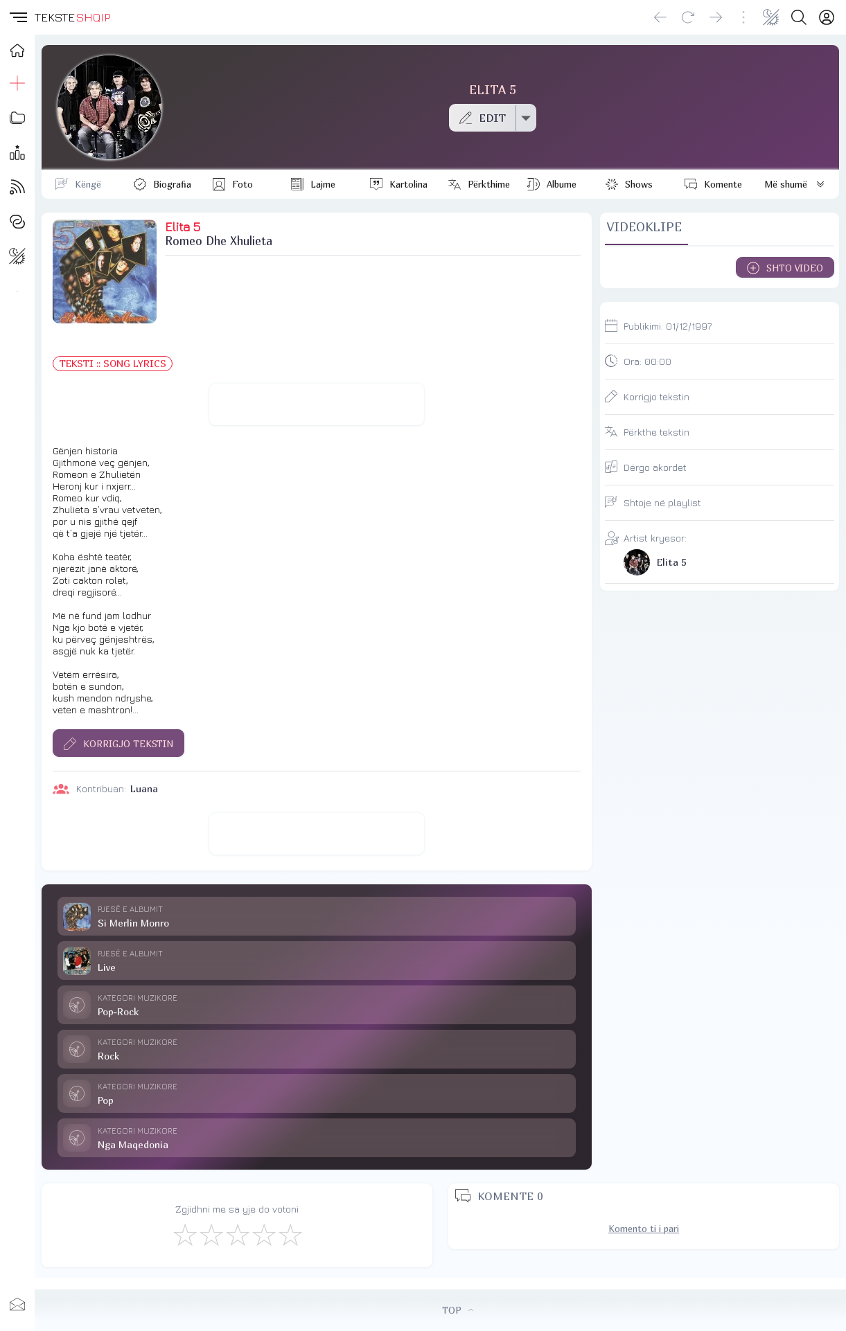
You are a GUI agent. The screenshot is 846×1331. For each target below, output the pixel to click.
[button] (17, 17)
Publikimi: (668, 326)
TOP (457, 1310)
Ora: (647, 361)
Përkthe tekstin (656, 432)
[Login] (826, 17)
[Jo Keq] (210, 1234)
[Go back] (660, 17)
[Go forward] (716, 17)
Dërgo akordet (655, 467)
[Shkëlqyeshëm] (289, 1234)
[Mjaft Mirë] (263, 1234)
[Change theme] (771, 17)
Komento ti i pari (643, 1228)
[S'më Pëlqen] (184, 1234)
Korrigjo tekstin (656, 396)
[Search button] (799, 17)
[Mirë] (237, 1234)
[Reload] (688, 17)
